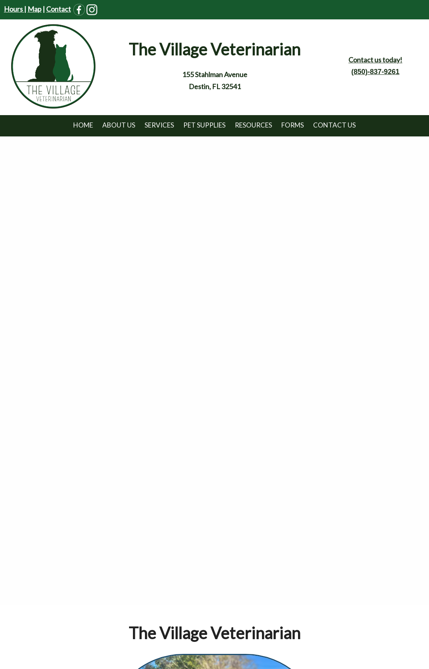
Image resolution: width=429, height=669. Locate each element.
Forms (292, 125)
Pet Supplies (204, 125)
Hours (14, 9)
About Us (118, 125)
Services (159, 125)
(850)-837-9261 (375, 72)
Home (83, 125)
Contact (58, 9)
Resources (253, 125)
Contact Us (334, 125)
